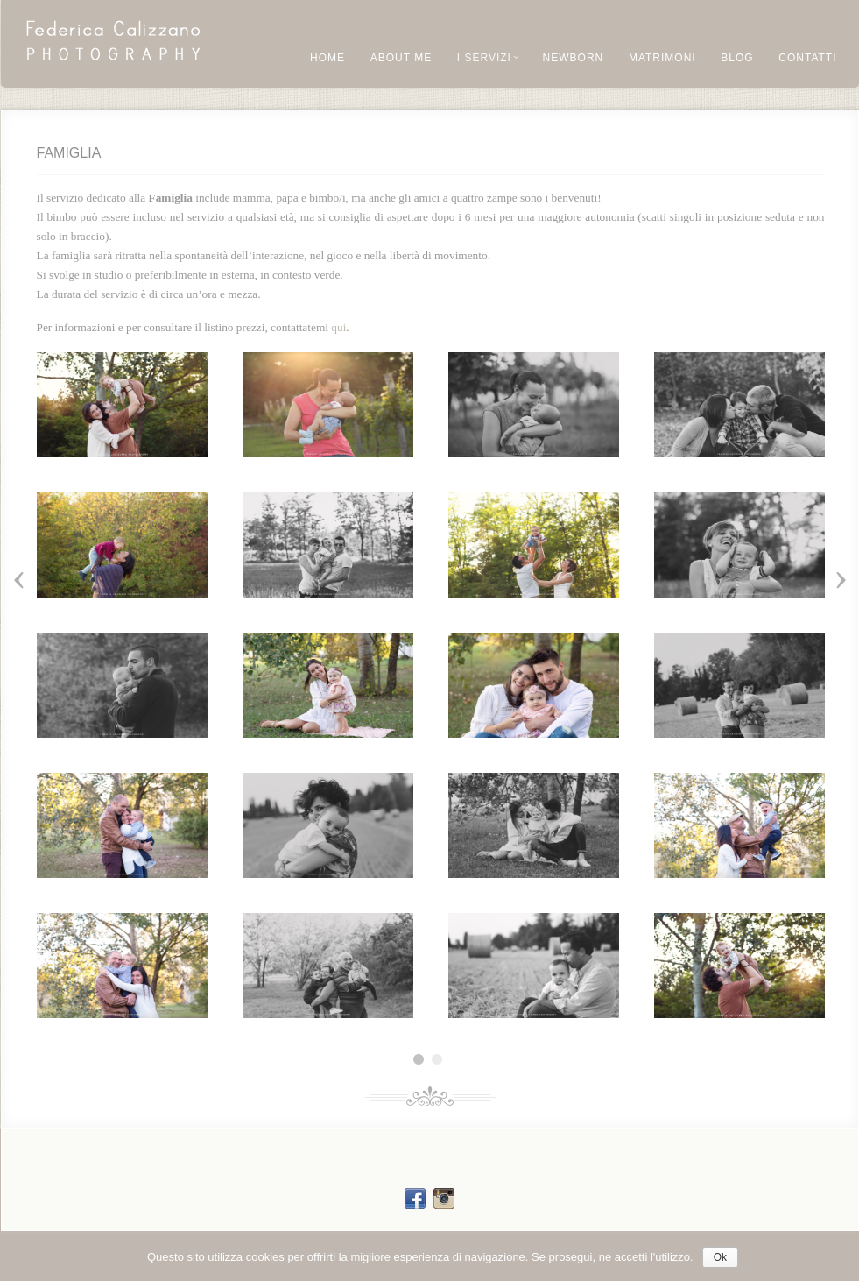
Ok (720, 1257)
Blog (737, 58)
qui (338, 327)
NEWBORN (573, 58)
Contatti (807, 58)
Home (327, 58)
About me (401, 58)
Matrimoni (662, 58)
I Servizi (487, 58)
